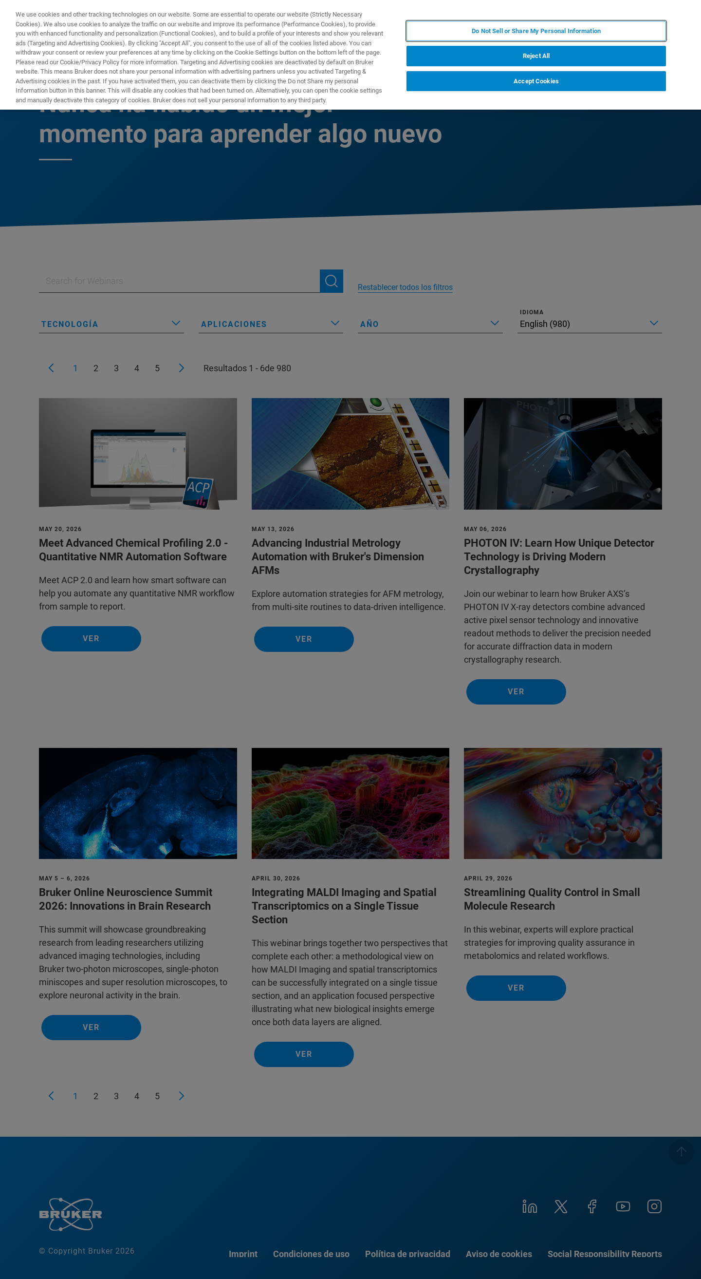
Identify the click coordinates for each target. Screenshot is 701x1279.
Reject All (536, 55)
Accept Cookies (536, 81)
